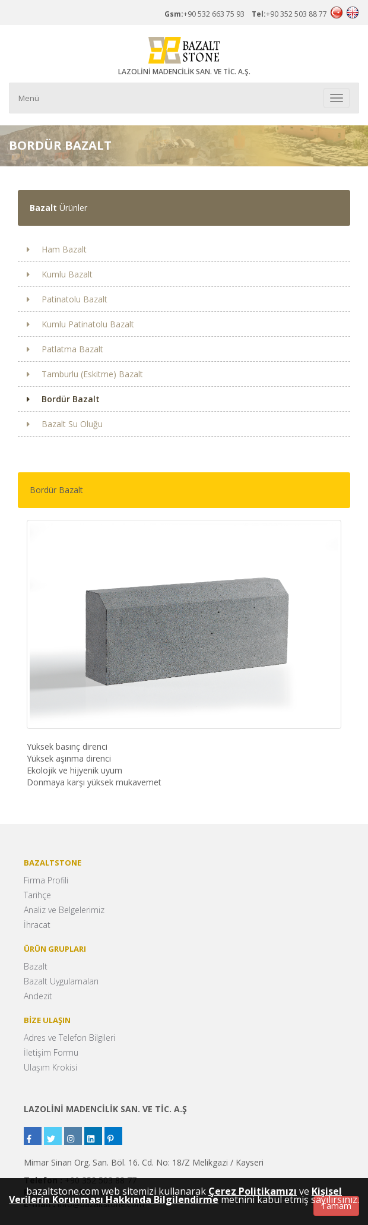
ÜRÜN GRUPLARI (55, 948)
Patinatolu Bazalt (67, 299)
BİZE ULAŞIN (47, 1020)
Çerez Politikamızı (252, 1191)
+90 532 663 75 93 (208, 14)
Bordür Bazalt (63, 399)
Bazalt (35, 966)
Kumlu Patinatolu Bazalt (80, 324)
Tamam (336, 1205)
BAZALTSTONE (52, 862)
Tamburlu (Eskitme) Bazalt (85, 374)
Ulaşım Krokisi (50, 1067)
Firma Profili (46, 880)
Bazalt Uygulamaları (61, 981)
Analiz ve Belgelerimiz (64, 909)
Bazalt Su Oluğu (65, 424)
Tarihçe (37, 895)
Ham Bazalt (57, 249)
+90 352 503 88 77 (289, 14)
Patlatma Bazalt (65, 349)
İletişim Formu (51, 1052)
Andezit (38, 996)
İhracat (37, 924)
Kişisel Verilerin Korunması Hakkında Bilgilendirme (175, 1195)
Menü (28, 98)
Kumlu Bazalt (60, 274)
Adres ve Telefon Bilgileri (69, 1037)
